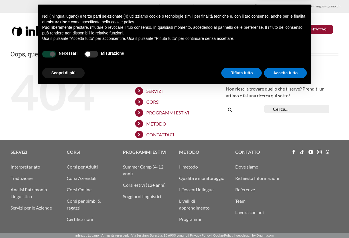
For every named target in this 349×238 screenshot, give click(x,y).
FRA (288, 6)
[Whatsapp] (328, 152)
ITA (274, 6)
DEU (280, 6)
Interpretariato (25, 166)
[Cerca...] (296, 109)
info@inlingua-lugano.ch (322, 6)
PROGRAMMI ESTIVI (167, 112)
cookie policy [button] (122, 171)
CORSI (153, 101)
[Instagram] (319, 152)
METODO (156, 123)
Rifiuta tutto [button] (241, 222)
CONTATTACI (160, 134)
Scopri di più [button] (63, 222)
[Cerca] (230, 110)
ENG (295, 6)
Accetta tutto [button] (285, 222)
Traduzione (22, 178)
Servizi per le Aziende (31, 207)
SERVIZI (154, 91)
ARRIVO (263, 6)
